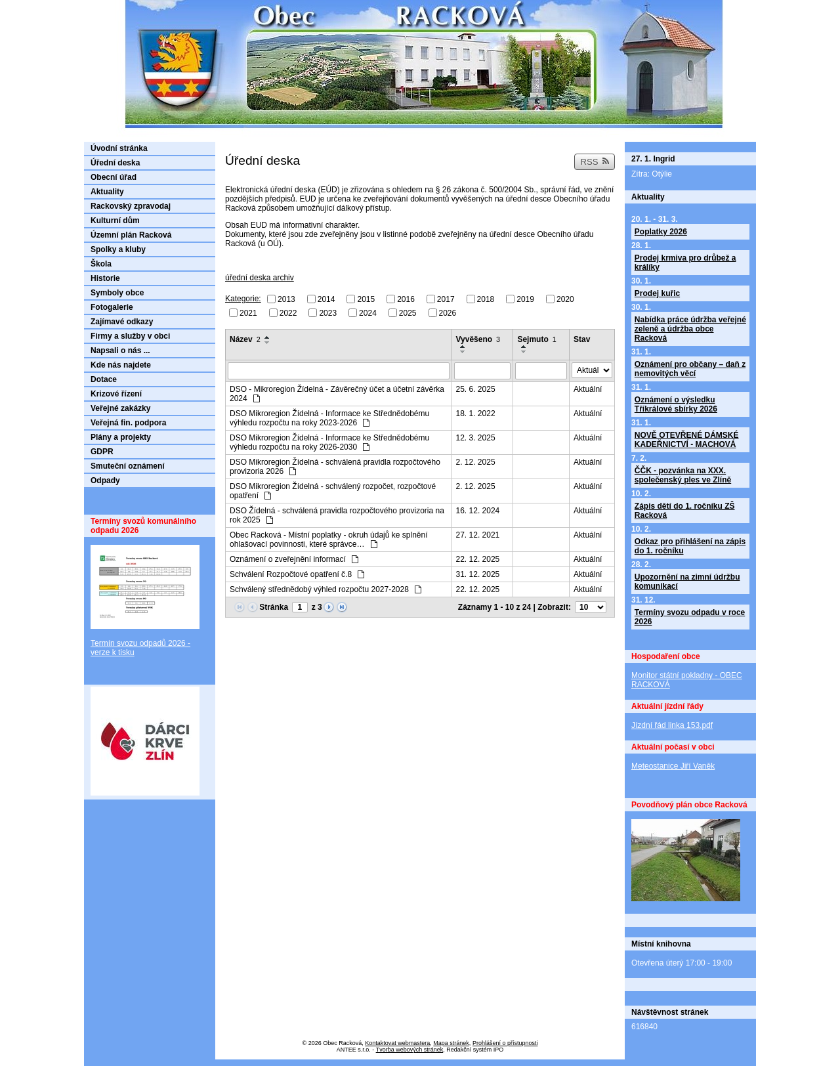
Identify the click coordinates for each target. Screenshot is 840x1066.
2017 (446, 299)
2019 (525, 299)
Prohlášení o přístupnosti (505, 1043)
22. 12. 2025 (478, 559)
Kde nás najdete (121, 365)
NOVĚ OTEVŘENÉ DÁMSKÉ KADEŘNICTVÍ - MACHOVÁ (687, 440)
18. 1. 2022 (475, 413)
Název (245, 339)
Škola (101, 263)
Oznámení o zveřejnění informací (294, 559)
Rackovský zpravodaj (131, 206)
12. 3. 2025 (475, 437)
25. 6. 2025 (475, 389)
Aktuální (588, 389)
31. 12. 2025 (478, 574)
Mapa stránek (451, 1043)
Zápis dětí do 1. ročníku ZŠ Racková (685, 510)
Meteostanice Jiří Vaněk (673, 766)
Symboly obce (117, 292)
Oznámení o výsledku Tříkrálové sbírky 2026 (676, 404)
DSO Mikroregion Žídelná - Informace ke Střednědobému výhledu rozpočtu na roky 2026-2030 (329, 442)
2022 (288, 312)
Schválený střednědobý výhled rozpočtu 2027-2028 (325, 589)
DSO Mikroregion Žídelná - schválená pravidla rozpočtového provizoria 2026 (335, 467)
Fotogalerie (112, 307)
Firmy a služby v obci (130, 336)
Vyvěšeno (478, 339)
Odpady (105, 480)
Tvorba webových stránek (410, 1049)
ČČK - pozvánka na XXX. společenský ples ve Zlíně (683, 475)
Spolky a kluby (118, 249)
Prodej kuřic (657, 293)
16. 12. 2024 (478, 510)
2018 (486, 299)
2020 (565, 299)
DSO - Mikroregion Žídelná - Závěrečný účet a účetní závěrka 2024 (337, 394)
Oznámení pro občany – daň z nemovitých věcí (690, 369)
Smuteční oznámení (128, 466)
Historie (105, 278)
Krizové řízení (116, 393)
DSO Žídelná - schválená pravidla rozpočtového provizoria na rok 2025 (337, 515)
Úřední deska (115, 162)
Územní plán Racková (131, 235)
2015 (366, 299)
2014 (326, 299)
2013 (286, 299)
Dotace (104, 379)
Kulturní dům (115, 220)
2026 (448, 312)
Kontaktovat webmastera (397, 1043)
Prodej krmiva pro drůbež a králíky (685, 262)
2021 (248, 312)
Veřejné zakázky (120, 408)
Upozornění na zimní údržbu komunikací (687, 581)
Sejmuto (536, 339)
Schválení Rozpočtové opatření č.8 (297, 574)
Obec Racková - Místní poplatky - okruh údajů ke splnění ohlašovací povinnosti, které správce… (328, 539)
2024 (368, 312)
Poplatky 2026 (661, 231)
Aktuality (107, 191)
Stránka (273, 607)
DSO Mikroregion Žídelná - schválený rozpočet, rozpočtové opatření (333, 491)
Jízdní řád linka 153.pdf (672, 725)
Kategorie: (243, 298)
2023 (328, 312)
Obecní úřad (113, 177)
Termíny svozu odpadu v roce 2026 (690, 617)
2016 (406, 299)
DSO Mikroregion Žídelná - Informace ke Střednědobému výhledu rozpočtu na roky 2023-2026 (329, 418)
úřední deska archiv (259, 277)
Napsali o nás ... (120, 350)
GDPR (102, 451)
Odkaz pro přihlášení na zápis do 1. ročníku (690, 546)
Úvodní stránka (119, 148)
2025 (408, 312)
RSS (594, 162)
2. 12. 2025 (475, 462)
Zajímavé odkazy (122, 321)
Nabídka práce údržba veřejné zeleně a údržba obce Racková (690, 329)
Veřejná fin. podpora (128, 422)
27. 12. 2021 (478, 535)
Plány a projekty (121, 437)
